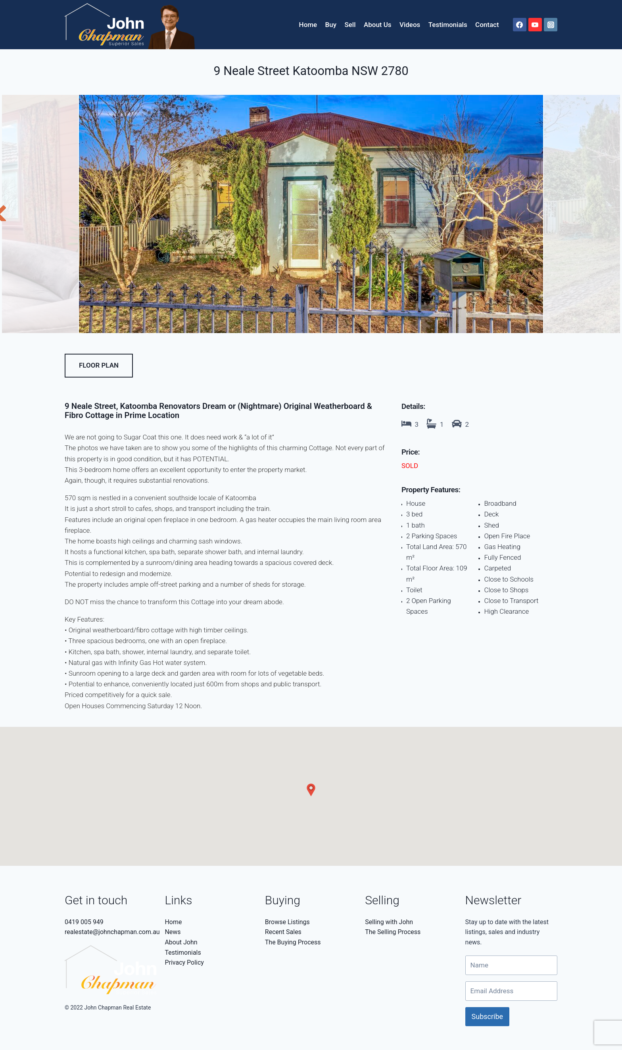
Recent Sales (283, 932)
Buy (331, 25)
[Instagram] (550, 24)
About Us (378, 25)
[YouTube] (535, 24)
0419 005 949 (84, 922)
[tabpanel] (311, 214)
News (172, 932)
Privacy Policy (184, 962)
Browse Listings (287, 922)
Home (308, 25)
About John (181, 942)
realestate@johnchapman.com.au (112, 932)
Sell (349, 25)
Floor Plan (99, 365)
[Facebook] (519, 24)
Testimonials (447, 25)
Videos (409, 25)
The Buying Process (293, 942)
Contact (487, 25)
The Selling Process (392, 932)
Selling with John (389, 922)
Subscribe (487, 1016)
